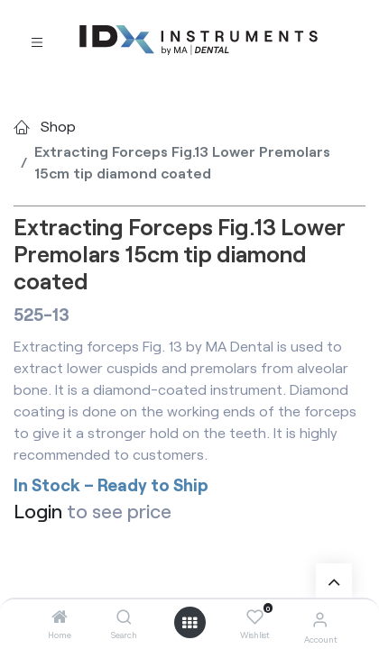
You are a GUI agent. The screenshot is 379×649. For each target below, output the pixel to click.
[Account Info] (319, 618)
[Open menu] (189, 623)
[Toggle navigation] (37, 41)
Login (38, 510)
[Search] (124, 617)
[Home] (59, 617)
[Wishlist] (255, 617)
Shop (58, 125)
